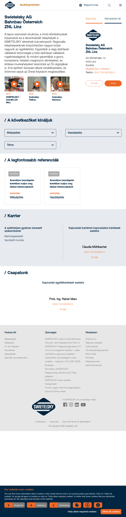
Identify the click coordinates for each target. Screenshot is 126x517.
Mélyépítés (9, 343)
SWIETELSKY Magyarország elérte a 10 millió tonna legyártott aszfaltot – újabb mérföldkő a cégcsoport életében (63, 350)
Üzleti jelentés (91, 347)
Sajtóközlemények (93, 365)
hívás (113, 83)
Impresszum (40, 422)
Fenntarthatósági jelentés (96, 350)
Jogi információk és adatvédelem (76, 422)
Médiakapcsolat (92, 361)
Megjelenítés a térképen (98, 69)
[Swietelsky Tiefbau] (37, 91)
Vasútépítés (9, 350)
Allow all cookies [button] (111, 511)
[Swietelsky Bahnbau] (60, 91)
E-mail (94, 83)
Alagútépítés (10, 354)
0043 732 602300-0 (104, 72)
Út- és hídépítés (11, 347)
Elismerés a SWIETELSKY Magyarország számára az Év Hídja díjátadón (60, 373)
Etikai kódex (90, 354)
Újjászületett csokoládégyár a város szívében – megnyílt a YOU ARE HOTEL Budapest (63, 361)
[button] (14, 505)
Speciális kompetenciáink (16, 358)
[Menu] (120, 5)
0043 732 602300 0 (94, 252)
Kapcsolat (91, 19)
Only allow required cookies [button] (82, 511)
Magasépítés (10, 339)
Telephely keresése (93, 343)
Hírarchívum (90, 339)
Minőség (89, 358)
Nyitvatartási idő (113, 19)
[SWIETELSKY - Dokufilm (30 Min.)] (14, 91)
